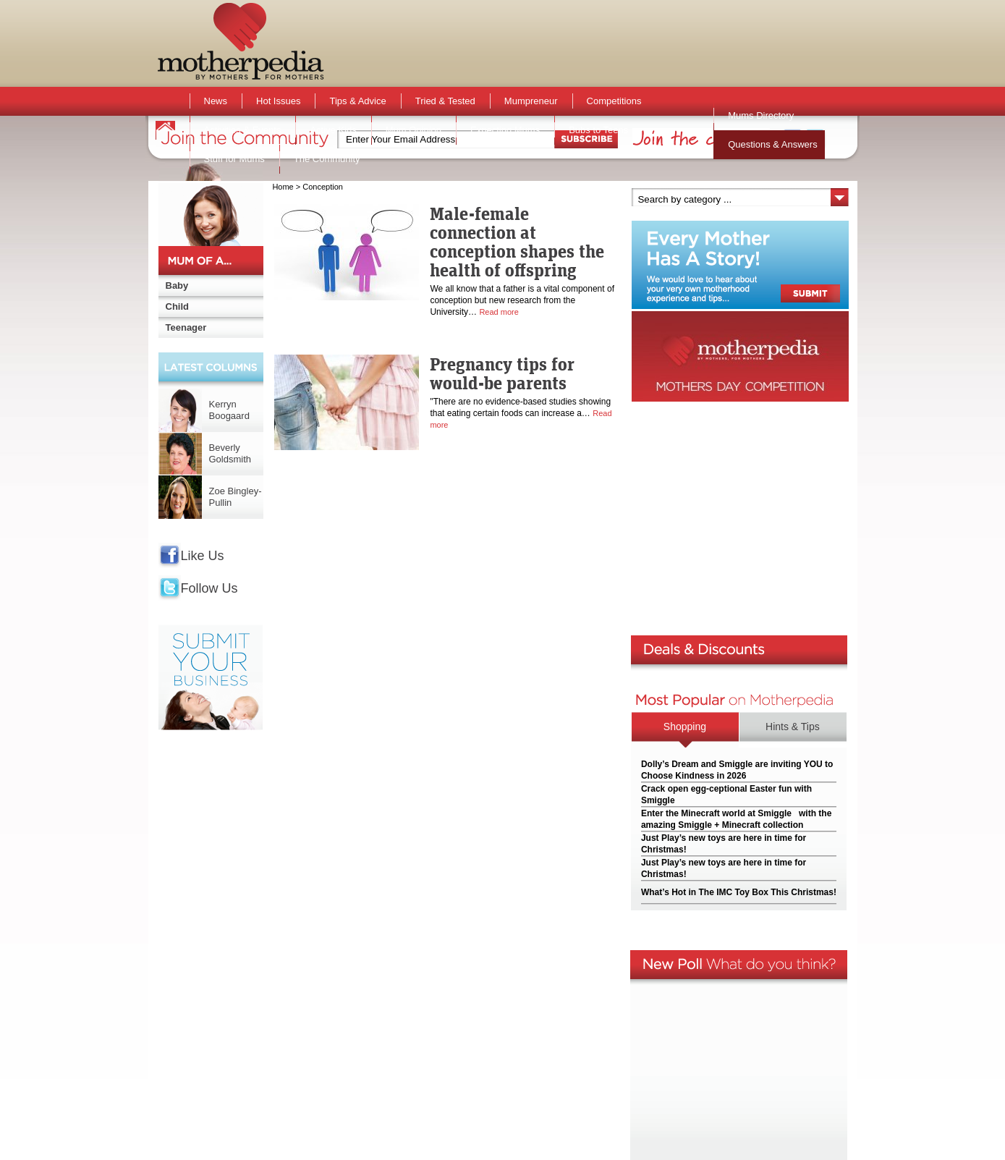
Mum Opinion (413, 129)
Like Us (202, 556)
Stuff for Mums (234, 158)
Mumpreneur (531, 101)
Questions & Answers (773, 144)
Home (282, 186)
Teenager (186, 327)
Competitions (614, 101)
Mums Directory (761, 115)
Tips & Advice (357, 101)
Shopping (684, 726)
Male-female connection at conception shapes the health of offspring (517, 242)
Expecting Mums (505, 129)
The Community (327, 158)
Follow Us (209, 588)
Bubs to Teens (598, 129)
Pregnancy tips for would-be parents (502, 373)
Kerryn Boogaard (229, 410)
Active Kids (333, 129)
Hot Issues (278, 101)
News (216, 101)
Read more (498, 312)
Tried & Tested (445, 101)
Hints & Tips (793, 726)
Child (178, 306)
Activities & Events (242, 129)
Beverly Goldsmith (230, 453)
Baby (177, 285)
